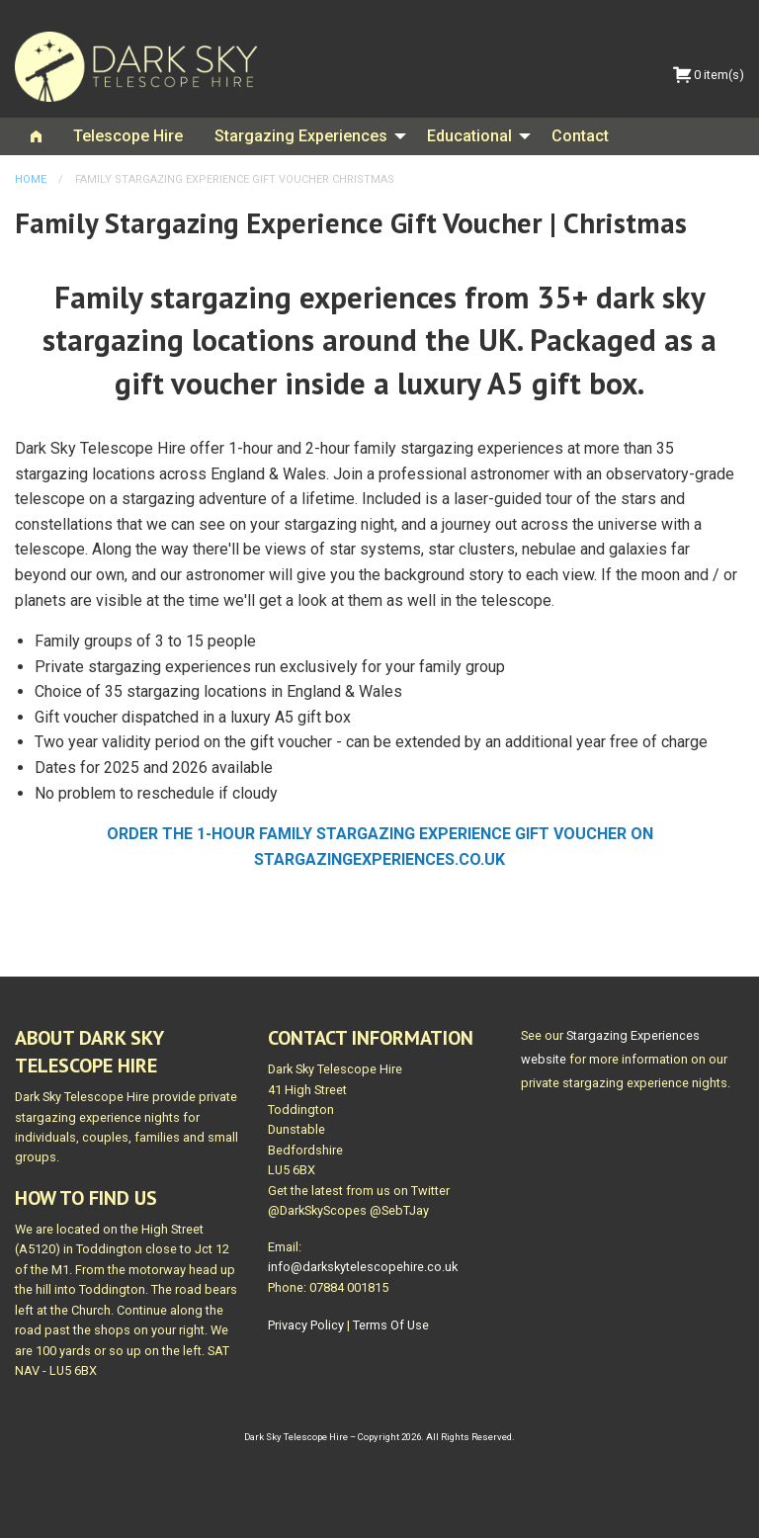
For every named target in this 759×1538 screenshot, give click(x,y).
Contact (580, 136)
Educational (469, 136)
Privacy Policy (306, 1325)
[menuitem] (36, 136)
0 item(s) (708, 74)
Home (30, 179)
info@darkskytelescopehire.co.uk (363, 1266)
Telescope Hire (128, 136)
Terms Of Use (391, 1325)
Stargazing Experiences (300, 136)
